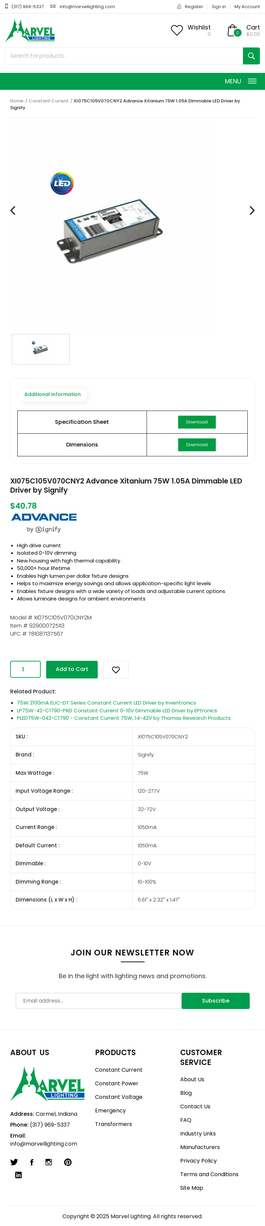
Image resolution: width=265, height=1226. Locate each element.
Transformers (113, 1124)
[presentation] (12, 211)
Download (197, 422)
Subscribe (215, 1001)
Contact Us (195, 1106)
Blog (186, 1093)
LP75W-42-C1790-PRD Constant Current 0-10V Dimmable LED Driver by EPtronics (117, 710)
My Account (247, 6)
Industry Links (198, 1134)
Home (16, 101)
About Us (192, 1079)
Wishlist (199, 27)
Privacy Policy (198, 1161)
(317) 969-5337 (27, 6)
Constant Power (116, 1083)
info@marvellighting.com (87, 6)
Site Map (191, 1188)
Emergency (110, 1110)
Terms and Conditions (209, 1174)
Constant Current (49, 101)
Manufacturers (200, 1147)
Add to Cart (72, 669)
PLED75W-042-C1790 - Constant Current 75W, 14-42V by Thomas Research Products (124, 717)
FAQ (185, 1120)
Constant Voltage (119, 1097)
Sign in (219, 6)
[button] (116, 669)
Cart (253, 27)
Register (194, 6)
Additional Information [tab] (52, 394)
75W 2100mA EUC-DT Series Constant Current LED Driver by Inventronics (106, 702)
